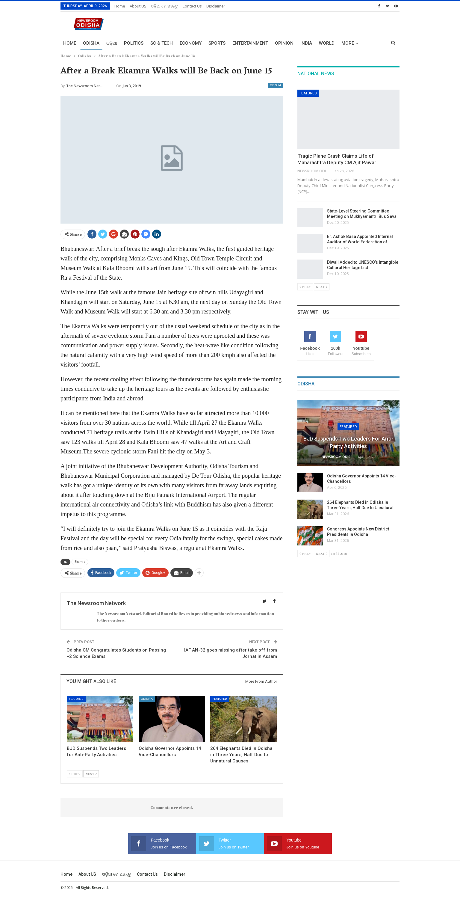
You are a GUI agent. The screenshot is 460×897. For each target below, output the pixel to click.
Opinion (284, 43)
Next (91, 773)
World (327, 43)
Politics (133, 43)
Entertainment (250, 43)
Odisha (91, 43)
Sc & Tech (161, 43)
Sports (217, 43)
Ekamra (80, 561)
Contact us (192, 6)
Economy (191, 43)
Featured (76, 698)
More (347, 43)
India (306, 43)
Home (119, 6)
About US (138, 6)
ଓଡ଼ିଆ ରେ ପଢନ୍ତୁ (164, 6)
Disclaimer (215, 6)
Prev (75, 773)
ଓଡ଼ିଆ (111, 43)
